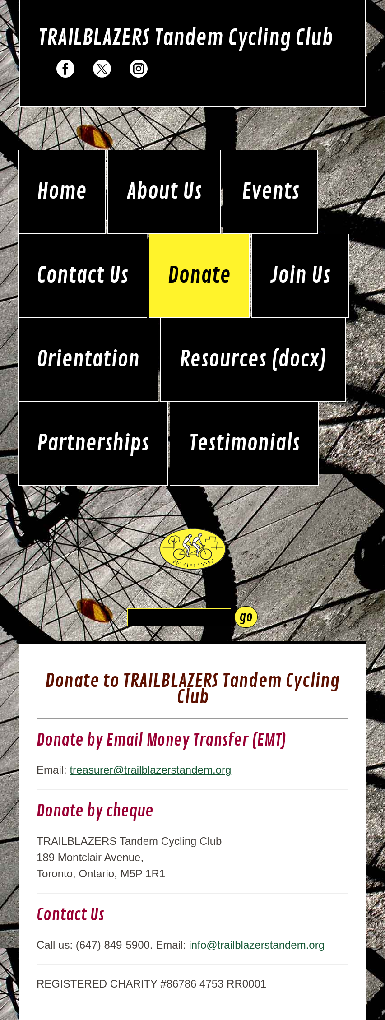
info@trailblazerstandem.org (257, 945)
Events (270, 191)
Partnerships (93, 443)
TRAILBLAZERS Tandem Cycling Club (185, 38)
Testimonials (244, 443)
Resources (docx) (253, 359)
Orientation (88, 359)
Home (62, 191)
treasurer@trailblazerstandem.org (150, 770)
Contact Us (82, 275)
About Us (164, 191)
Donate (199, 275)
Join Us (300, 275)
